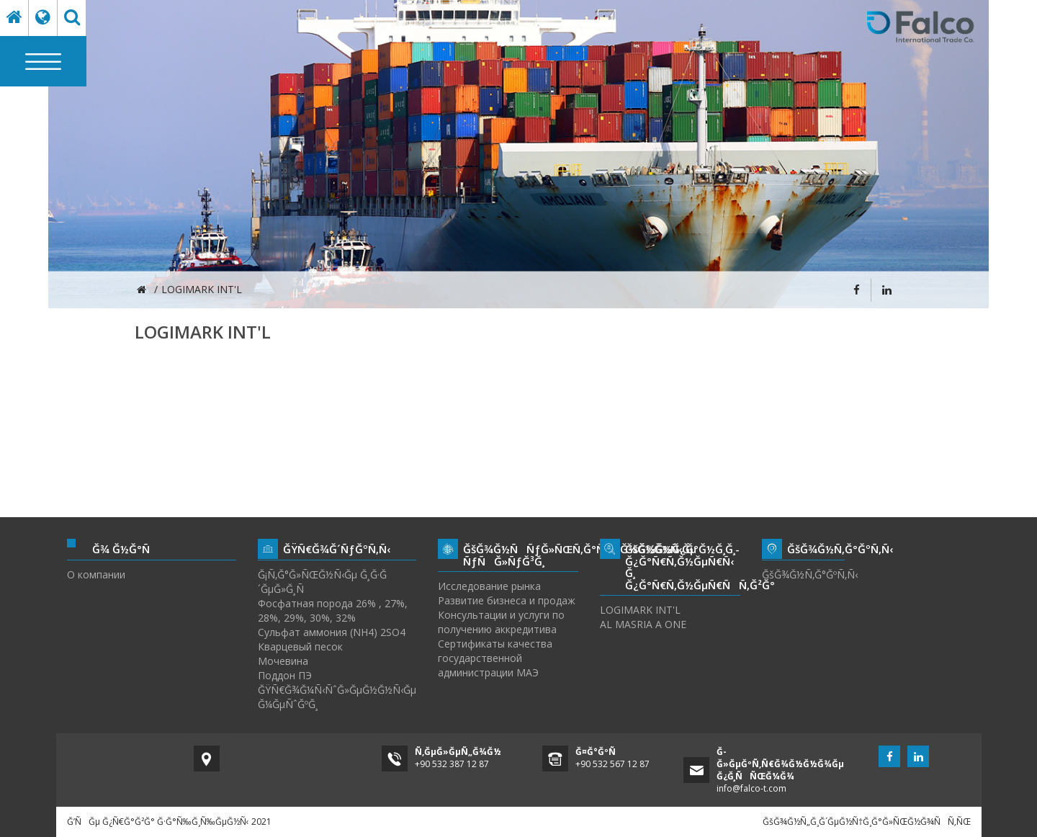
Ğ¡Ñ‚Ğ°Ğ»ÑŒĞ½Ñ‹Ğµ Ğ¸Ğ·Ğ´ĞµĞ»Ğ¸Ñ (322, 582)
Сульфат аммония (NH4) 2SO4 (331, 632)
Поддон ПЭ (285, 675)
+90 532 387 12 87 (452, 764)
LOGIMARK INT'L (640, 610)
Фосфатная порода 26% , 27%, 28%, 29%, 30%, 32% (333, 610)
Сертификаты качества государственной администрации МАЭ (495, 658)
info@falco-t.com (751, 788)
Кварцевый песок (300, 646)
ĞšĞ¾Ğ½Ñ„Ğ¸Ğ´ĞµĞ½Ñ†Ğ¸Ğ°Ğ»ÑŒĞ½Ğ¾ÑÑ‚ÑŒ (867, 821)
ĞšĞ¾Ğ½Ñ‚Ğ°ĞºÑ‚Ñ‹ (803, 574)
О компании (96, 574)
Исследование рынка (489, 586)
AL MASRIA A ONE (643, 624)
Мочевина (283, 661)
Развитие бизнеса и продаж (506, 600)
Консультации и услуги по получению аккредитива (501, 622)
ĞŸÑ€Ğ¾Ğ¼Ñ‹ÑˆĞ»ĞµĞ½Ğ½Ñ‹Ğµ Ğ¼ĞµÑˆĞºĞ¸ (337, 697)
